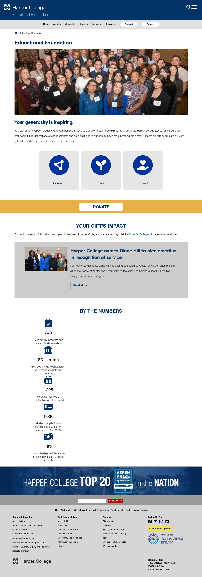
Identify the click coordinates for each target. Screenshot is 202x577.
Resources (110, 24)
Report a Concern (20, 550)
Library (61, 546)
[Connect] (59, 170)
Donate (150, 24)
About (57, 24)
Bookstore (62, 525)
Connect (70, 24)
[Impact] (143, 170)
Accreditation (18, 521)
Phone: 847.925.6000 (158, 569)
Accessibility (63, 521)
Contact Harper (65, 533)
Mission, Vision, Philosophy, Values (29, 542)
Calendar (107, 525)
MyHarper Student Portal (114, 542)
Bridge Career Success (137, 510)
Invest (84, 24)
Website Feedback (111, 546)
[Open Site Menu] (191, 7)
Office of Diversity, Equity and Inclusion (31, 546)
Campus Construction (68, 529)
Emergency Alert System (114, 529)
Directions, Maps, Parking (70, 537)
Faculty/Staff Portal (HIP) (114, 533)
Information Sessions (68, 542)
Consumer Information (23, 533)
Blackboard (108, 521)
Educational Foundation (30, 14)
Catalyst (129, 24)
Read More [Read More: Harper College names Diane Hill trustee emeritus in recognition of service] (80, 285)
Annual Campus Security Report (27, 525)
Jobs (105, 537)
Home (46, 24)
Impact (96, 24)
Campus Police (19, 529)
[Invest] (101, 170)
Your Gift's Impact (140, 234)
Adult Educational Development (108, 510)
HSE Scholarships (81, 510)
